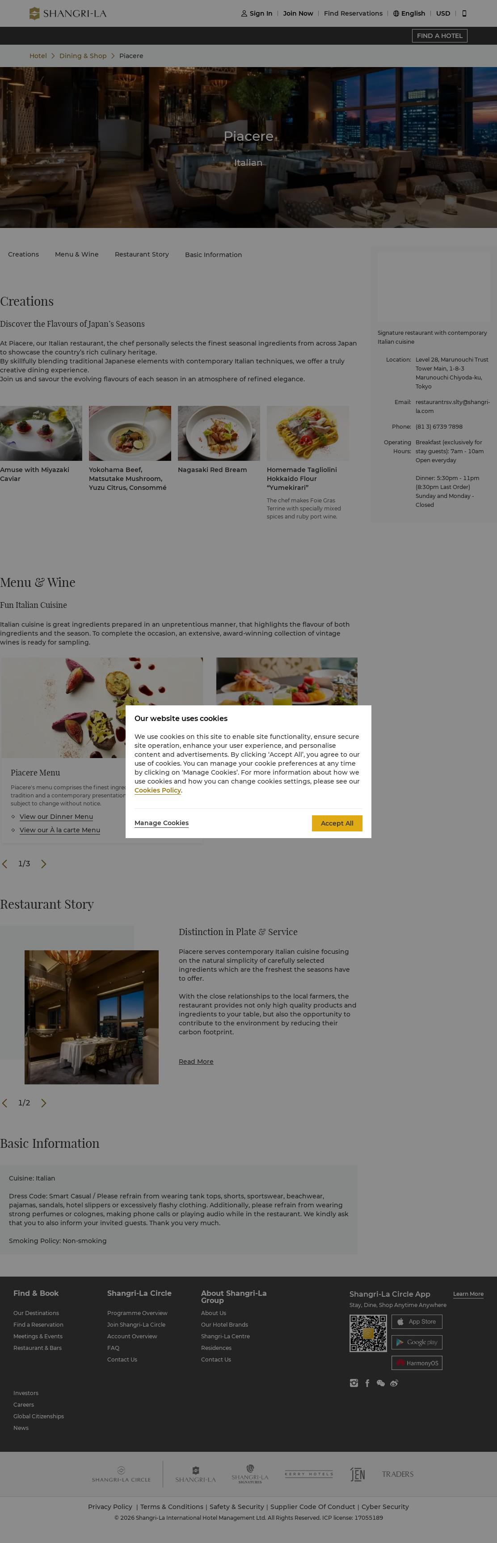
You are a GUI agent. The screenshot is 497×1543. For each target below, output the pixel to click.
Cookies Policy (158, 790)
